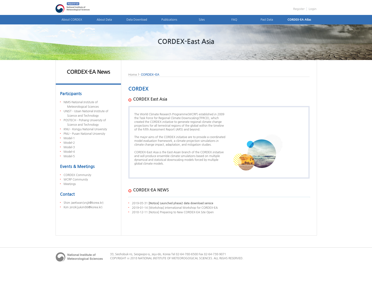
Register (299, 8)
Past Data (266, 19)
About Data (104, 19)
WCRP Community (76, 179)
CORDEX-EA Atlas (299, 19)
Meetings (70, 184)
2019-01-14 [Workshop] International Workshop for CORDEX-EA (175, 207)
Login (312, 8)
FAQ (234, 19)
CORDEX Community (77, 175)
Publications (169, 19)
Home (132, 74)
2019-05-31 (172, 203)
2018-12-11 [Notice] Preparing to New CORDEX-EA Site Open (173, 212)
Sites (202, 19)
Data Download (136, 19)
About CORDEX (71, 19)
